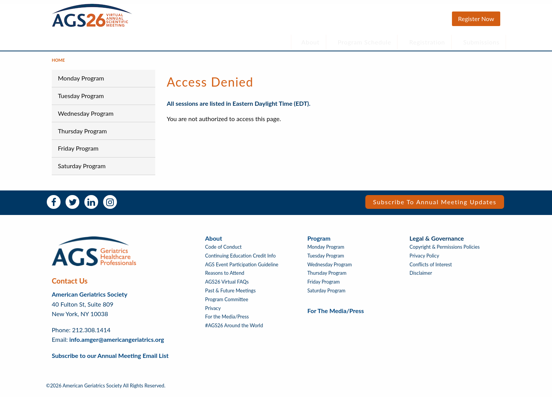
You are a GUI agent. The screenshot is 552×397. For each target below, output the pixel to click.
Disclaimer (420, 276)
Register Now (476, 18)
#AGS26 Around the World (234, 329)
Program (318, 242)
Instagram (110, 205)
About (310, 42)
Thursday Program (82, 134)
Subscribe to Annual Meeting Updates (434, 205)
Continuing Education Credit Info (240, 259)
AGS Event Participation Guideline (241, 268)
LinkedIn (91, 205)
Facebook (53, 205)
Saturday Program (81, 169)
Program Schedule (364, 42)
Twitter (72, 205)
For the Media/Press (227, 320)
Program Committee (226, 303)
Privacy (213, 312)
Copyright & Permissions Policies (444, 250)
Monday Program (81, 81)
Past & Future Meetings (230, 294)
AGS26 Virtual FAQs (227, 285)
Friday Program (78, 152)
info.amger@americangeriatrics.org (116, 343)
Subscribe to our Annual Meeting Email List (110, 359)
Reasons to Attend (224, 276)
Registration (427, 42)
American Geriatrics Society (89, 298)
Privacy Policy (424, 259)
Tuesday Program (81, 99)
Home (58, 63)
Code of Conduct (223, 250)
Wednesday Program (85, 117)
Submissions (481, 42)
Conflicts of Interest (430, 268)
